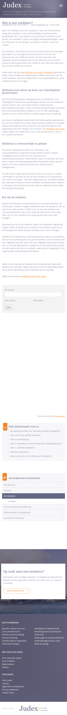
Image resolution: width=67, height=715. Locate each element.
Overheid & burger (10, 643)
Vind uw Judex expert (12, 658)
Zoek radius (10, 300)
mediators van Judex (55, 128)
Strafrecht (39, 634)
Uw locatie (9, 289)
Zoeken (5, 667)
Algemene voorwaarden (13, 686)
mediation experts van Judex (34, 276)
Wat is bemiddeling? (19, 439)
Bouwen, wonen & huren (13, 628)
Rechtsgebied (16, 11)
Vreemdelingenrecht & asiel (47, 640)
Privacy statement (10, 689)
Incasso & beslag (10, 637)
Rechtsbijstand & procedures (38, 11)
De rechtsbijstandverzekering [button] (17, 507)
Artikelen (17, 14)
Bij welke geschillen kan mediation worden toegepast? (35, 431)
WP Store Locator (58, 416)
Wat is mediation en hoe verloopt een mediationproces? (36, 443)
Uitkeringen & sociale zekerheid (49, 637)
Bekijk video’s (8, 664)
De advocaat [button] (9, 485)
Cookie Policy (8, 692)
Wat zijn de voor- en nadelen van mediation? (31, 456)
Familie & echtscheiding (13, 634)
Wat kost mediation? (19, 452)
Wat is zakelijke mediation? (22, 447)
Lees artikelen (8, 661)
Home (5, 11)
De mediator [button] (9, 496)
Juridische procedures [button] (14, 518)
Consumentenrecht (11, 631)
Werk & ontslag (41, 643)
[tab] (33, 484)
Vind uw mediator (15, 591)
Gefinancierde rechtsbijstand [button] (17, 512)
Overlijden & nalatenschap (46, 628)
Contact (5, 683)
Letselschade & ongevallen (14, 640)
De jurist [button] (8, 490)
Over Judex (7, 680)
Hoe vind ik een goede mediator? (25, 435)
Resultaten (38, 300)
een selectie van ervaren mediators (37, 72)
